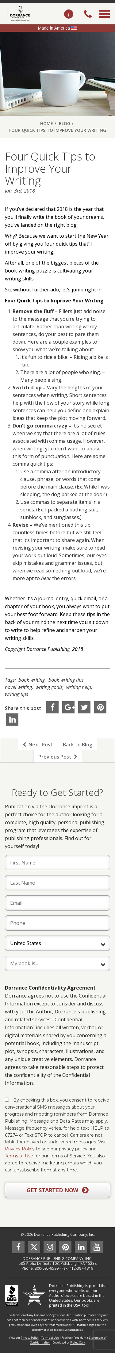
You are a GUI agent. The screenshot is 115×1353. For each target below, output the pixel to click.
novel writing (18, 687)
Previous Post (57, 756)
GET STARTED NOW (57, 1190)
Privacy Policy (20, 1149)
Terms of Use (19, 1156)
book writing (31, 679)
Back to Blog (77, 744)
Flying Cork (77, 1342)
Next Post (38, 744)
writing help (78, 687)
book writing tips (66, 679)
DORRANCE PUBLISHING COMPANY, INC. (57, 1258)
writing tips (16, 694)
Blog (64, 123)
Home (46, 123)
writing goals (49, 687)
